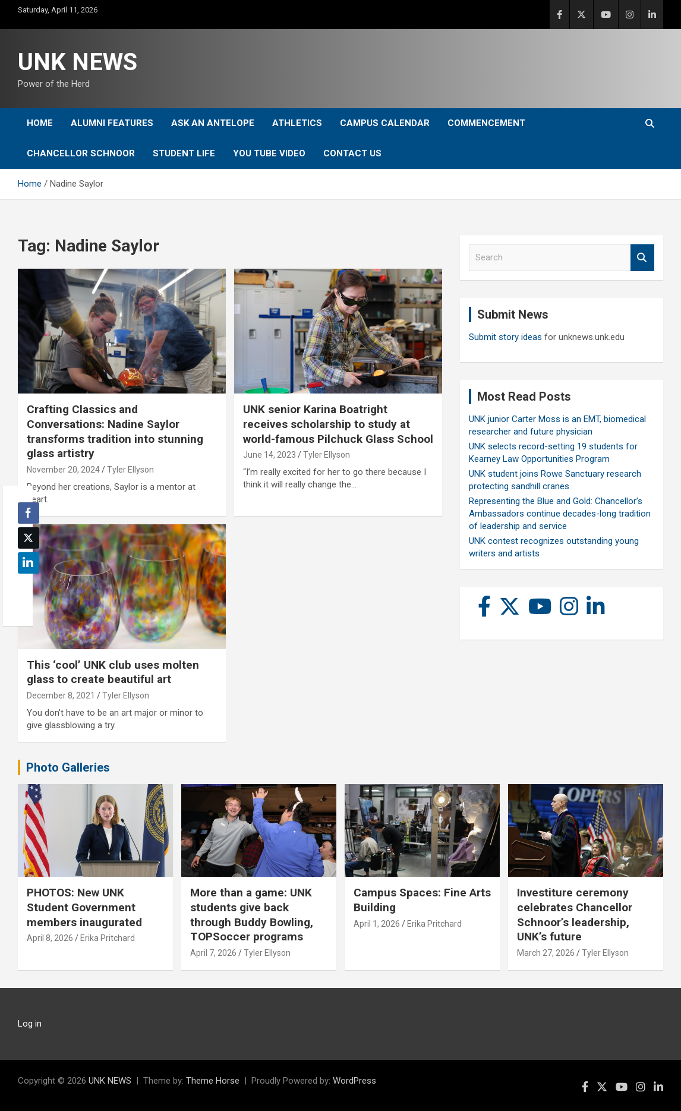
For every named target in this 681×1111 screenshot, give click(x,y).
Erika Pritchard (107, 938)
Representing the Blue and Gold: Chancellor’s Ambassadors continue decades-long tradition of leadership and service (560, 513)
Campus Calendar (385, 123)
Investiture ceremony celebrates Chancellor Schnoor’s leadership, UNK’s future (574, 914)
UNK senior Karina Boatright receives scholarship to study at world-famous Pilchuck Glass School (338, 423)
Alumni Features (112, 123)
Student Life (184, 153)
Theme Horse (212, 1080)
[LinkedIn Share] (28, 563)
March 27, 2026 (546, 953)
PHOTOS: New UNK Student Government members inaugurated (84, 907)
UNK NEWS (77, 62)
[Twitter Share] (28, 538)
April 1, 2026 (377, 924)
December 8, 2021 (61, 695)
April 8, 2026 (50, 938)
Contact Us (352, 153)
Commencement (486, 123)
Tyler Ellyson (130, 469)
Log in (30, 1023)
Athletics (297, 123)
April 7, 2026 (213, 953)
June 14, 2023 (269, 454)
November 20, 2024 (63, 469)
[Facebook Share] (28, 513)
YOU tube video (269, 153)
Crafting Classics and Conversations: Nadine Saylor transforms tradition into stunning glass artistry (115, 431)
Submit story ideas (505, 337)
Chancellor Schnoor (81, 153)
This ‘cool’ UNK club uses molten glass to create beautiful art (113, 672)
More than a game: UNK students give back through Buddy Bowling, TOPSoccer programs (251, 914)
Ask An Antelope (212, 123)
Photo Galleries (68, 767)
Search (642, 257)
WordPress (354, 1080)
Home (40, 123)
